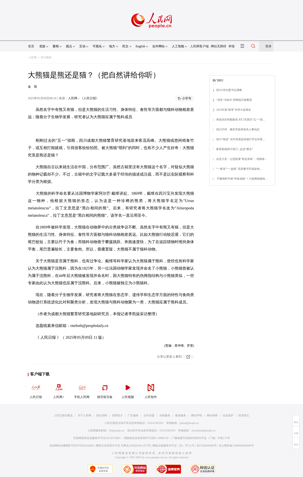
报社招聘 (101, 415)
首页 (31, 46)
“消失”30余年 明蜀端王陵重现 (234, 99)
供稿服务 (164, 415)
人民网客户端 (199, 46)
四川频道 (46, 57)
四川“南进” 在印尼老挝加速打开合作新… (240, 139)
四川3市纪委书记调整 (229, 90)
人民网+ (59, 390)
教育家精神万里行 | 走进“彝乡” (234, 149)
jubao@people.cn (189, 423)
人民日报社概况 (63, 415)
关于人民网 (84, 415)
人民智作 (150, 390)
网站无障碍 (218, 46)
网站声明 (196, 415)
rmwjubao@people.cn (203, 430)
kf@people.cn (116, 430)
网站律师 (212, 415)
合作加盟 (149, 415)
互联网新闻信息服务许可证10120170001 (97, 438)
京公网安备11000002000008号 (236, 445)
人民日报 (36, 390)
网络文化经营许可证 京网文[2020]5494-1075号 (123, 445)
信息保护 (228, 415)
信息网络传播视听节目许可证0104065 (71, 445)
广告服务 (133, 415)
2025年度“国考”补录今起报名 (233, 109)
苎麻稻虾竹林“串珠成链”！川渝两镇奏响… (242, 178)
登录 (268, 46)
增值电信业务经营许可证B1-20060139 (146, 438)
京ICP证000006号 (206, 445)
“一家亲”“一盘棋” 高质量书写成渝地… (239, 168)
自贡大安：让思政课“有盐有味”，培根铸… (241, 159)
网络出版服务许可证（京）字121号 (173, 445)
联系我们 (243, 415)
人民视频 (127, 390)
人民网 (32, 57)
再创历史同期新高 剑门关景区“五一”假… (240, 119)
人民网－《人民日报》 (83, 98)
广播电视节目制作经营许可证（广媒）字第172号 (201, 438)
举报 (231, 46)
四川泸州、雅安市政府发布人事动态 (238, 129)
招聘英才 (117, 415)
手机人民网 (81, 390)
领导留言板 (104, 390)
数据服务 (180, 415)
